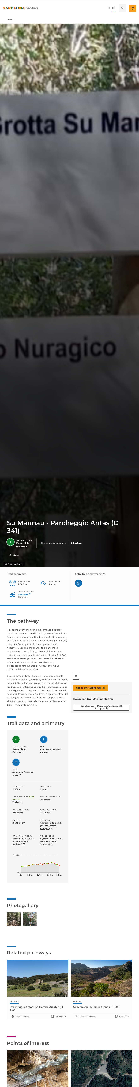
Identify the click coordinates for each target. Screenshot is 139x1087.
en (113, 8)
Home (9, 20)
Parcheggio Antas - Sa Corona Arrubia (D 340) (37, 1017)
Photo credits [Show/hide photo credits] (14, 564)
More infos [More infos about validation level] (22, 547)
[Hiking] (78, 583)
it (109, 8)
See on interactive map (90, 688)
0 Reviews (76, 543)
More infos (24, 594)
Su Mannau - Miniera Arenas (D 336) (99, 1015)
